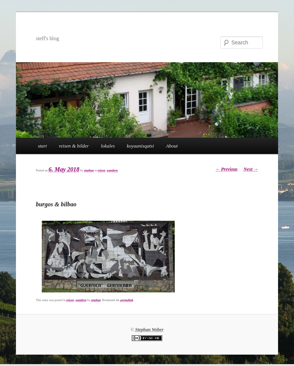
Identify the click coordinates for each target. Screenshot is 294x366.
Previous (226, 169)
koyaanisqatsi (140, 146)
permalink (126, 300)
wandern (112, 170)
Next (250, 169)
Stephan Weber (149, 329)
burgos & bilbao (56, 204)
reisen (101, 170)
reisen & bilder (74, 146)
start (42, 146)
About (172, 146)
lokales (108, 146)
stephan (89, 170)
